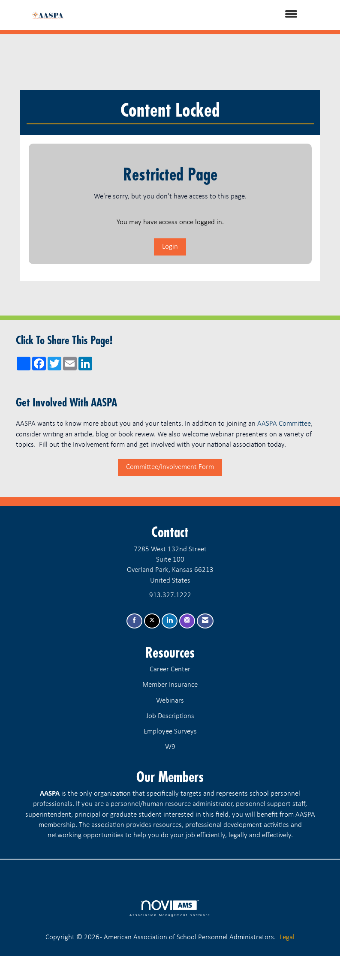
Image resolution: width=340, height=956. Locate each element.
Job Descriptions (170, 716)
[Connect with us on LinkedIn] (170, 620)
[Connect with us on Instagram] (187, 620)
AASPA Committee (284, 423)
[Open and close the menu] (191, 15)
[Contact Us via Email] (205, 620)
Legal (287, 937)
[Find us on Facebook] (134, 620)
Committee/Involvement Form (170, 467)
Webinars (170, 700)
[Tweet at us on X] (152, 620)
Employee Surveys (170, 731)
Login (170, 246)
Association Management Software (170, 908)
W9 (170, 747)
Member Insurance (170, 684)
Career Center (170, 669)
